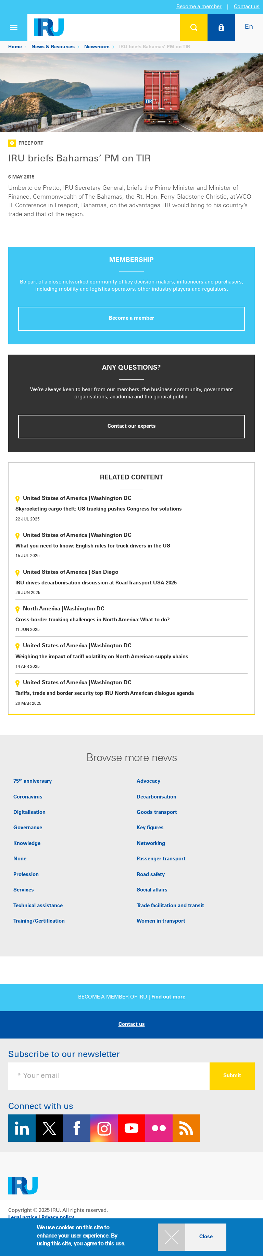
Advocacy (148, 781)
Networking (151, 843)
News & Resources (53, 47)
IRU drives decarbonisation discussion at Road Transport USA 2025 (96, 583)
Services (23, 890)
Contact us (247, 7)
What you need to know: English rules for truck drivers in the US (92, 546)
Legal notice (22, 1217)
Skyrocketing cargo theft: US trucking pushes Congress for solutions (98, 509)
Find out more (168, 997)
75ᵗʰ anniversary (32, 781)
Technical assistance (38, 906)
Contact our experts (132, 426)
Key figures (150, 828)
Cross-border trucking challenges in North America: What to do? (92, 620)
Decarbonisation (156, 797)
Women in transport (161, 921)
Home (15, 47)
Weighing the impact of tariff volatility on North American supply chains (101, 657)
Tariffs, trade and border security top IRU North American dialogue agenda (104, 693)
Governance (27, 828)
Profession (26, 874)
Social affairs (152, 890)
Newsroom (97, 47)
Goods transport (157, 812)
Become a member (199, 7)
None (19, 859)
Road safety (151, 874)
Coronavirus (27, 797)
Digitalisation (29, 812)
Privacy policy (57, 1217)
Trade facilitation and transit (170, 906)
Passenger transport (161, 859)
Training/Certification (39, 921)
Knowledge (26, 843)
